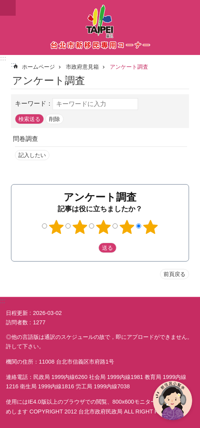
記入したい (32, 155)
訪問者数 (17, 322)
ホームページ (38, 67)
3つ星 (103, 226)
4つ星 (127, 226)
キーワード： (34, 103)
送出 (91, 247)
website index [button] (8, 8)
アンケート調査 (129, 67)
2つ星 (80, 226)
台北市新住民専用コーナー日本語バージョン (100, 27)
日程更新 (17, 313)
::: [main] (13, 64)
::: (3, 58)
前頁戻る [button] (174, 274)
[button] (29, 119)
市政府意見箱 (82, 67)
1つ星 (56, 226)
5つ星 (150, 226)
